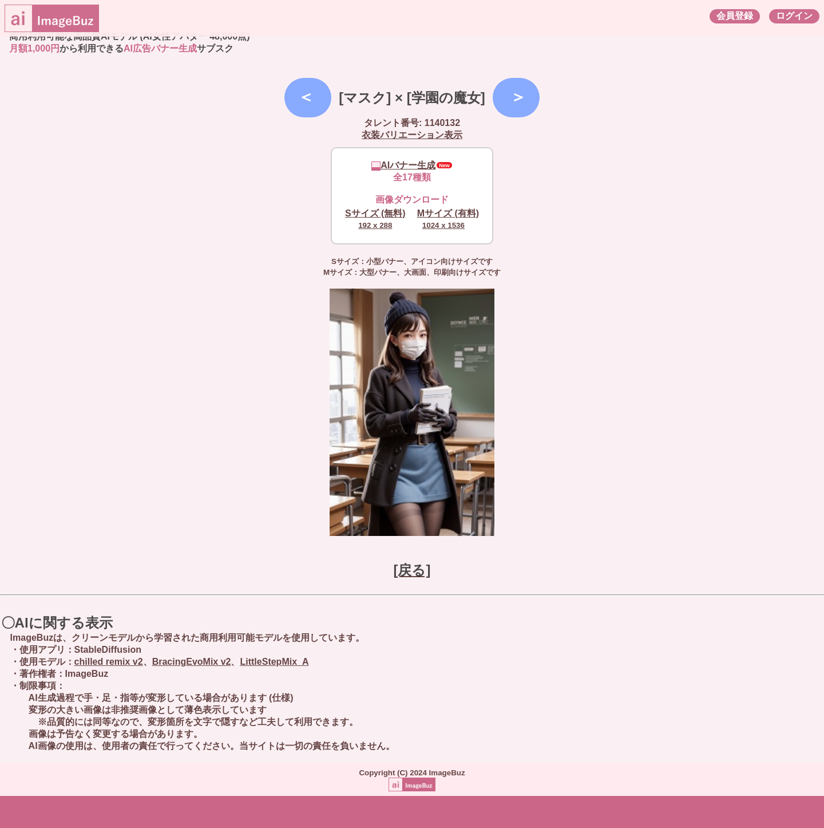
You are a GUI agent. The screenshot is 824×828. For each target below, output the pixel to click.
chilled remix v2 (108, 662)
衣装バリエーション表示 (412, 135)
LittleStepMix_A (274, 662)
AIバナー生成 (403, 165)
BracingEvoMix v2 (191, 662)
